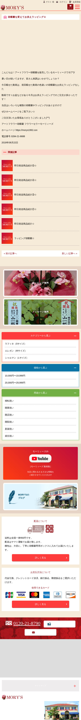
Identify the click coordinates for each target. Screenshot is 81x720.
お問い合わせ (43, 632)
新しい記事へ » (69, 253)
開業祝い (9, 407)
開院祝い (9, 422)
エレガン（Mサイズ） (16, 350)
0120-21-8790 (26, 623)
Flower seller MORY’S (40, 8)
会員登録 (76, 2)
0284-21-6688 (13, 711)
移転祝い (9, 400)
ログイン (63, 2)
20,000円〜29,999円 (15, 382)
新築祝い (9, 429)
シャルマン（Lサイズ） (16, 357)
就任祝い (9, 436)
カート (70, 8)
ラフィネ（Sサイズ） (15, 343)
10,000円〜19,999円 (15, 375)
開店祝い (9, 415)
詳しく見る (40, 557)
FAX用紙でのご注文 (62, 624)
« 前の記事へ (10, 253)
